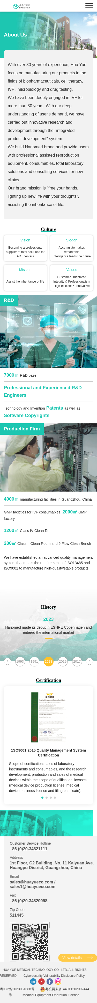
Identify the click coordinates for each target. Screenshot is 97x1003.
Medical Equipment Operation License (29, 995)
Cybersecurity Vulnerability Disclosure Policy (32, 976)
